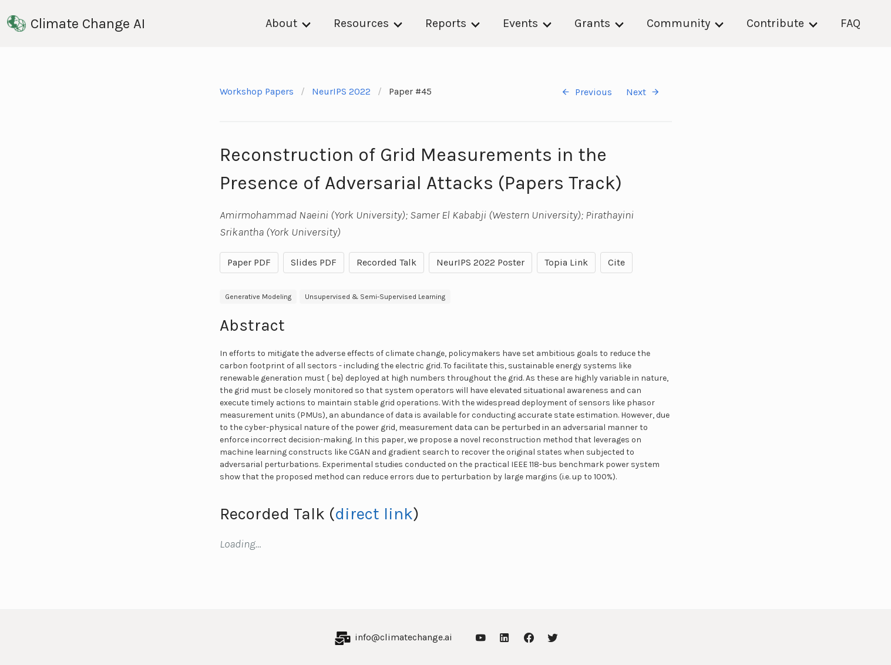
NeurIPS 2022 (341, 91)
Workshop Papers (257, 91)
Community (678, 23)
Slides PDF (314, 262)
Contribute (775, 23)
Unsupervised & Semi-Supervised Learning (375, 297)
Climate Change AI (76, 23)
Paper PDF (249, 262)
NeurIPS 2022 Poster (480, 262)
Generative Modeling (258, 297)
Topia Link (566, 262)
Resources (361, 23)
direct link (374, 513)
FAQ (850, 23)
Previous (586, 92)
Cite (616, 262)
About (281, 23)
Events (520, 23)
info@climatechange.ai (403, 637)
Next (643, 92)
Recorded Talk (386, 262)
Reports (445, 23)
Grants (592, 23)
